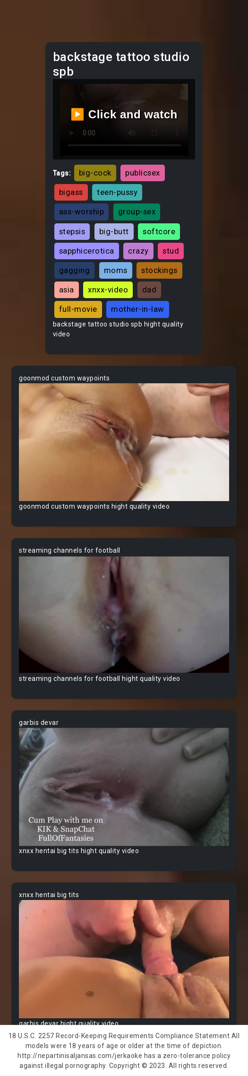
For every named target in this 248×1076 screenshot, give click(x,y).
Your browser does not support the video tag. (124, 442)
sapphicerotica (86, 251)
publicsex (142, 172)
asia (66, 289)
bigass (71, 192)
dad (149, 289)
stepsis (72, 231)
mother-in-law (137, 309)
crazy (138, 251)
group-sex (137, 211)
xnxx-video (108, 289)
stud (170, 251)
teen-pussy (117, 192)
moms (116, 270)
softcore (159, 231)
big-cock (95, 172)
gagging (74, 270)
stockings (159, 270)
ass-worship (81, 211)
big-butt (114, 231)
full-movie (78, 309)
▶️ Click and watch (124, 114)
